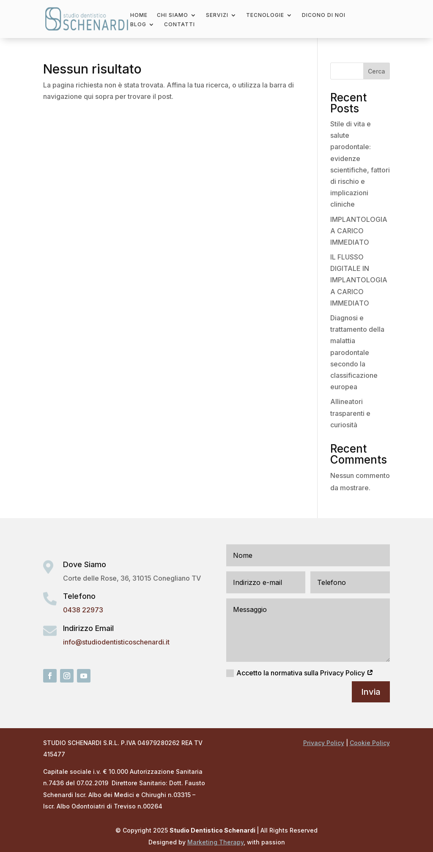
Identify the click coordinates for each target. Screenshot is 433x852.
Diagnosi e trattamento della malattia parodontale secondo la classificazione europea (357, 352)
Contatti (179, 24)
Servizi (217, 15)
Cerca (376, 71)
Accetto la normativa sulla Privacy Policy (299, 673)
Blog (138, 24)
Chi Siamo (172, 15)
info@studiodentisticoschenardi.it (116, 642)
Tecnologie (265, 15)
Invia (371, 692)
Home (139, 15)
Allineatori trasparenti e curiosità (350, 413)
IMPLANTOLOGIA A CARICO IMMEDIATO (358, 230)
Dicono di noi (323, 15)
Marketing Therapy (215, 842)
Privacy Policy (323, 742)
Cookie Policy (370, 742)
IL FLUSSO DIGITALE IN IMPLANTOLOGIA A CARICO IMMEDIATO (358, 280)
